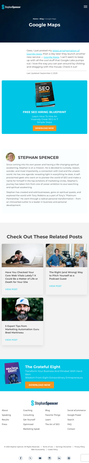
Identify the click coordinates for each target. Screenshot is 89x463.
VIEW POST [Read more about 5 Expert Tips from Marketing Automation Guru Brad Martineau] (11, 340)
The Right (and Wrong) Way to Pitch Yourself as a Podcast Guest (66, 275)
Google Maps (51, 57)
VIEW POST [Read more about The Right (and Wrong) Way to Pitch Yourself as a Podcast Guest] (55, 286)
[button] (54, 7)
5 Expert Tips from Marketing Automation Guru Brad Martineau (22, 329)
